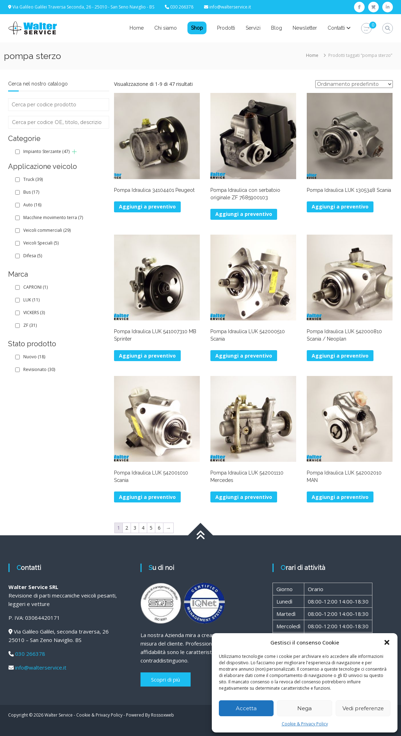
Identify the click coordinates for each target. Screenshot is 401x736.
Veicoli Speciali (41, 243)
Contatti (336, 28)
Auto (32, 205)
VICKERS (34, 313)
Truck (33, 179)
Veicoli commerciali (47, 230)
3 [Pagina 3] (134, 527)
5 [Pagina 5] (151, 527)
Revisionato (39, 369)
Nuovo (34, 357)
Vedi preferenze (363, 708)
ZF (30, 325)
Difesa (32, 256)
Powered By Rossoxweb (150, 715)
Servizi (253, 28)
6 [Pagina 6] (159, 527)
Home (137, 28)
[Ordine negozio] (354, 84)
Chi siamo (165, 28)
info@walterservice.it (230, 7)
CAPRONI (35, 287)
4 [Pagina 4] (143, 527)
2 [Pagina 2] (126, 527)
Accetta (246, 708)
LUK (31, 300)
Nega (304, 708)
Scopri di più (165, 679)
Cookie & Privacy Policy (305, 724)
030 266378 (30, 653)
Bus (31, 192)
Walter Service (58, 715)
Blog (276, 28)
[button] (386, 642)
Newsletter (305, 28)
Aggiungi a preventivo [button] (147, 206)
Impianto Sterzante (46, 151)
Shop (197, 28)
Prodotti (226, 28)
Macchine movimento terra (53, 217)
